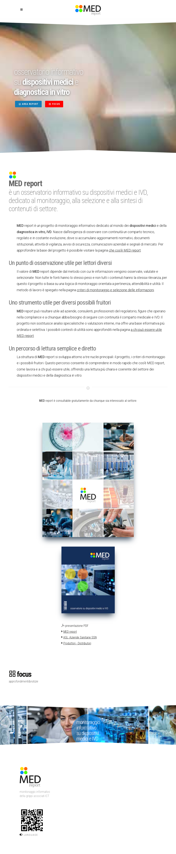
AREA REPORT (28, 104)
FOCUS (54, 104)
